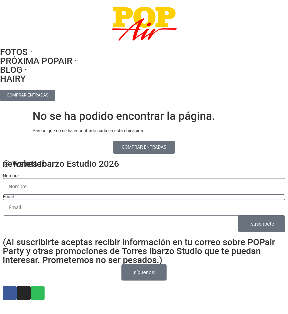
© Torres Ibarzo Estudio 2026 (61, 163)
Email (8, 197)
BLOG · (13, 69)
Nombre (11, 176)
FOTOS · (16, 52)
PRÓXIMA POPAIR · (38, 60)
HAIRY (13, 78)
